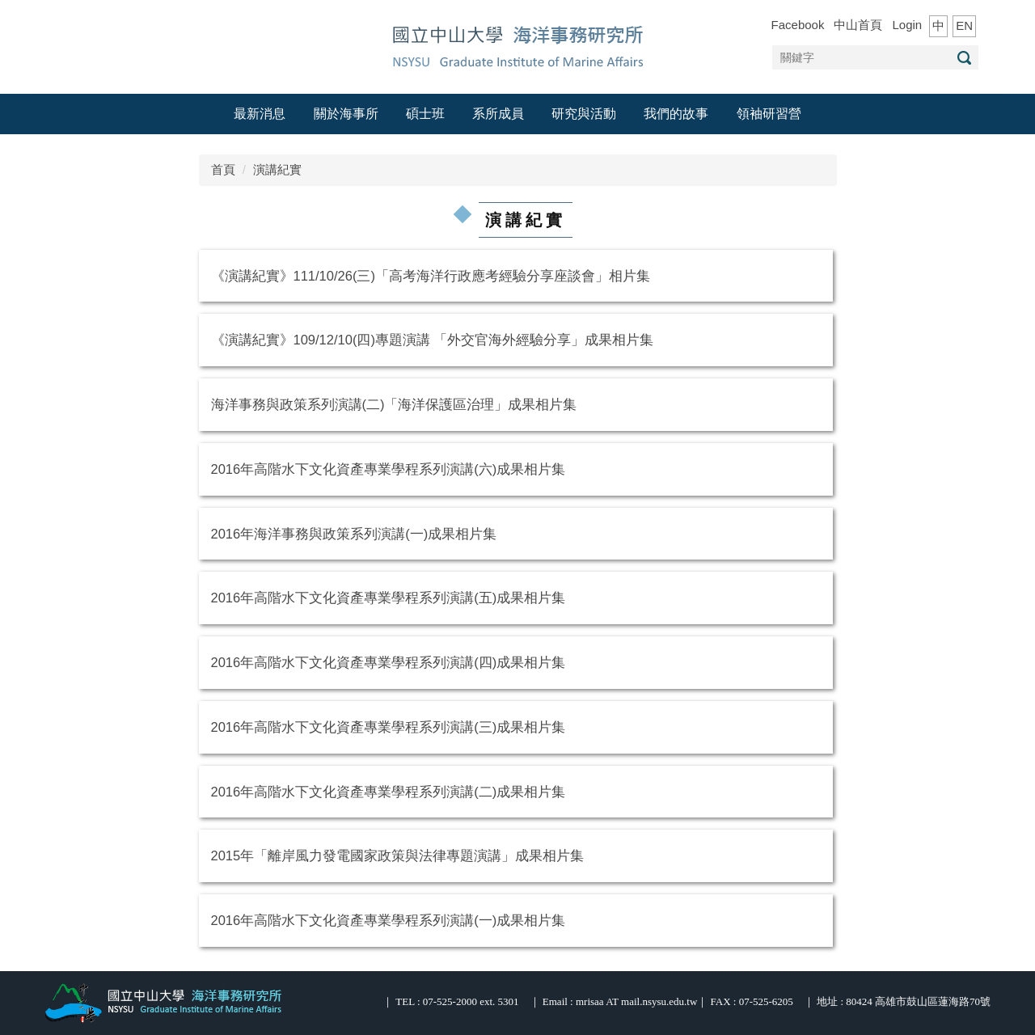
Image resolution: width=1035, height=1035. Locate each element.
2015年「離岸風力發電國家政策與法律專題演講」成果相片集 (398, 855)
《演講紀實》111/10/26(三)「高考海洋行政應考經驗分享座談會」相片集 (430, 275)
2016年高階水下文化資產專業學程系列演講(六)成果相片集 (388, 469)
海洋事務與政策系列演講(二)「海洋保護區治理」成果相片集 (394, 404)
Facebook (798, 25)
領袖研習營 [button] (769, 113)
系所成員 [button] (498, 113)
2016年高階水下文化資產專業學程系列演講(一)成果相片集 (388, 920)
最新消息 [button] (259, 113)
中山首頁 (858, 25)
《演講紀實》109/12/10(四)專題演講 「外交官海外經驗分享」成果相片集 (432, 339)
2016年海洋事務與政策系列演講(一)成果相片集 (354, 533)
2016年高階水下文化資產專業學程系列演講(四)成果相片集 (388, 662)
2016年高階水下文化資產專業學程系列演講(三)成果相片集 (388, 727)
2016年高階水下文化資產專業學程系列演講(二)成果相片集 (388, 791)
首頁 (223, 169)
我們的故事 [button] (676, 113)
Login (907, 25)
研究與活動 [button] (583, 113)
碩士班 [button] (425, 113)
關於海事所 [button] (346, 113)
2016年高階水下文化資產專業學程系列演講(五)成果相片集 (388, 597)
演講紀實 (277, 169)
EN (964, 25)
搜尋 (963, 57)
